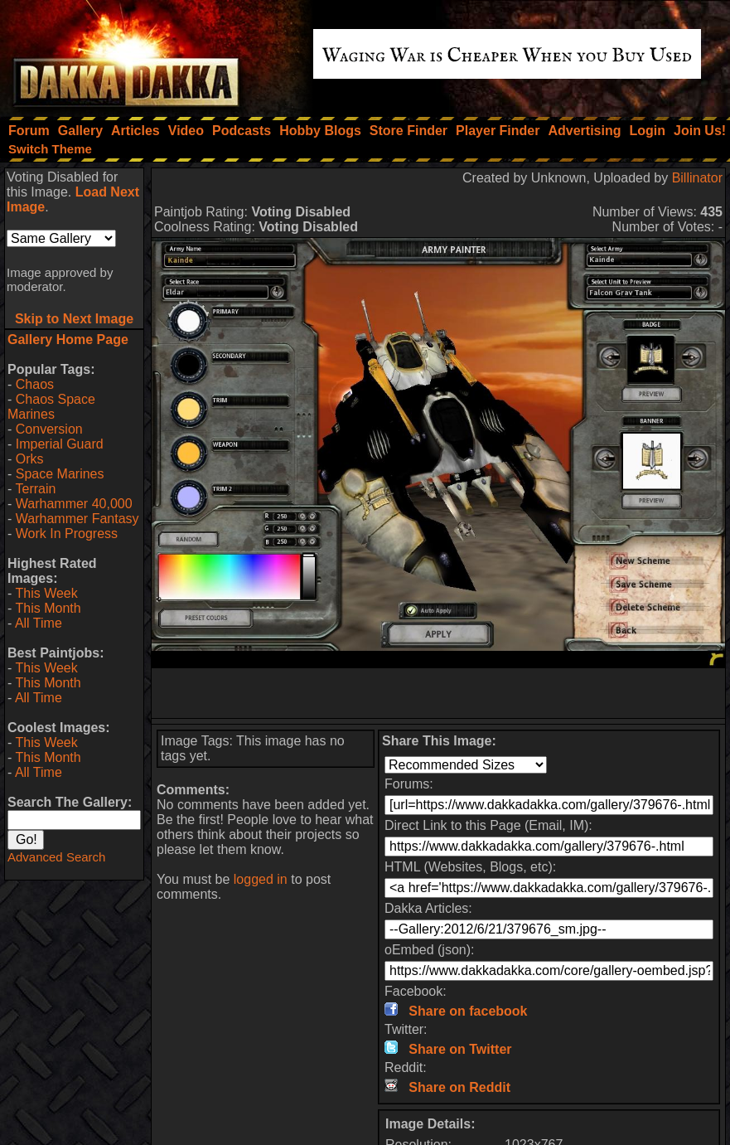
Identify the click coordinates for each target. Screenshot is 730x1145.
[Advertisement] (438, 693)
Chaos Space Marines (51, 406)
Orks (30, 459)
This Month (47, 608)
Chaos (35, 384)
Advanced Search (56, 857)
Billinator (697, 178)
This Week (46, 593)
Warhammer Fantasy (77, 519)
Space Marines (60, 474)
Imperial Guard (60, 444)
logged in (261, 879)
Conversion (49, 429)
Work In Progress (67, 533)
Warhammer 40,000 (74, 504)
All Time (38, 623)
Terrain (35, 489)
